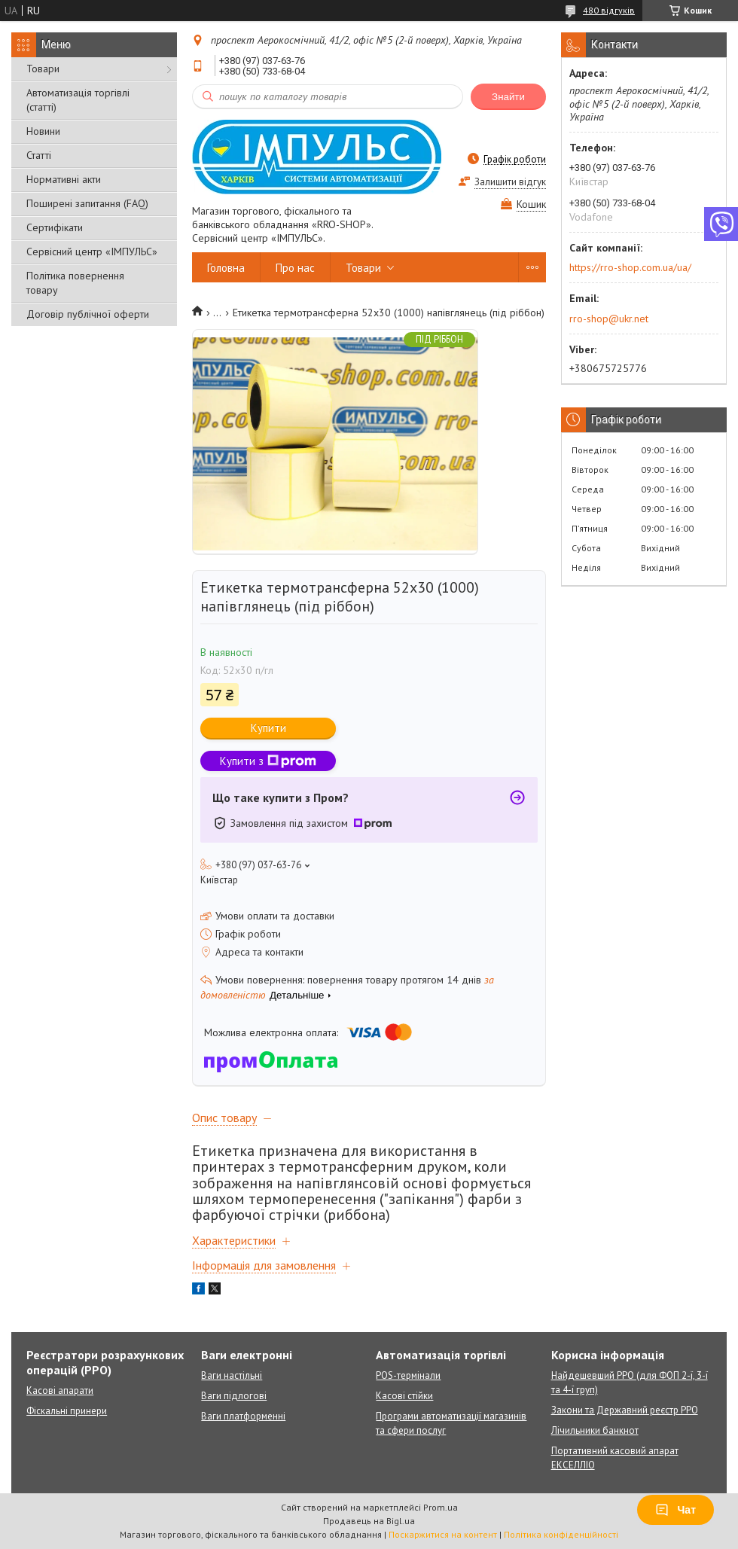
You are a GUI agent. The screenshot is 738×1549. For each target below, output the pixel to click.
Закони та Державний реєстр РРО (624, 1410)
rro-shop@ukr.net (608, 318)
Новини (43, 131)
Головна (226, 267)
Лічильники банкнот (595, 1430)
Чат (675, 1510)
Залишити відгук (510, 181)
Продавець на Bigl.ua (369, 1520)
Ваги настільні (231, 1375)
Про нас (295, 267)
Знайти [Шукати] (508, 96)
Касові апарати (59, 1390)
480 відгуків (609, 10)
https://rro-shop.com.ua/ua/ (630, 267)
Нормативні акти (63, 179)
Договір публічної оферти (87, 314)
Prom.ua (440, 1507)
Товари (42, 68)
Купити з (268, 761)
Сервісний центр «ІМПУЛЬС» (91, 251)
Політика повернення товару (75, 283)
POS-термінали (408, 1375)
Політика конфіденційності (561, 1534)
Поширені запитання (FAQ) (87, 203)
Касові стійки (404, 1395)
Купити (268, 728)
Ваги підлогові (234, 1395)
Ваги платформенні (243, 1416)
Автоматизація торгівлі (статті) (78, 100)
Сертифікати (54, 227)
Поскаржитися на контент (443, 1534)
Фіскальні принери (66, 1410)
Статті (38, 155)
